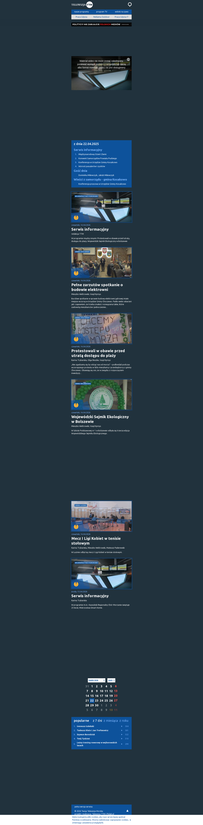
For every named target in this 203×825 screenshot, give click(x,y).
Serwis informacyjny (88, 149)
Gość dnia (80, 170)
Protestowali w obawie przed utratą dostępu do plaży (98, 353)
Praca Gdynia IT (121, 17)
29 (92, 705)
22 (92, 700)
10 (101, 691)
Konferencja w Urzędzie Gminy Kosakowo (94, 162)
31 (87, 686)
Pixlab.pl (110, 814)
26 (111, 700)
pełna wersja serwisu (84, 807)
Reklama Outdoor (101, 17)
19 (111, 695)
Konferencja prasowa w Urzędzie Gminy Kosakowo (102, 184)
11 (106, 691)
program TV (101, 12)
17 (101, 695)
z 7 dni (97, 720)
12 (111, 691)
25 (106, 700)
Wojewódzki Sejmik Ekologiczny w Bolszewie (100, 419)
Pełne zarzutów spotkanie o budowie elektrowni (97, 287)
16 (96, 695)
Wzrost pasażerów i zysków (88, 166)
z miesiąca (111, 720)
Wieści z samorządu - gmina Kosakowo (100, 179)
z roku (123, 720)
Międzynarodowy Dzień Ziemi (88, 154)
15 (92, 695)
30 (96, 705)
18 (106, 695)
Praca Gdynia (81, 17)
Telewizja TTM (98, 814)
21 (87, 700)
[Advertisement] (101, 40)
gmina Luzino (80, 505)
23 (96, 700)
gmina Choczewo (82, 252)
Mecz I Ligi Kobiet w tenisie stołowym (96, 540)
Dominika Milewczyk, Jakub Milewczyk (96, 175)
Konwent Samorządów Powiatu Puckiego (94, 158)
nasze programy (81, 12)
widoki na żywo (121, 12)
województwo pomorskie (86, 196)
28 (87, 705)
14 (87, 695)
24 (101, 700)
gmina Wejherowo (83, 384)
